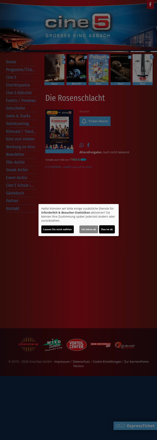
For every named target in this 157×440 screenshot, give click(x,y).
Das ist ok (107, 229)
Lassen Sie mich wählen (57, 229)
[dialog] (78, 220)
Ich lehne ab (88, 229)
